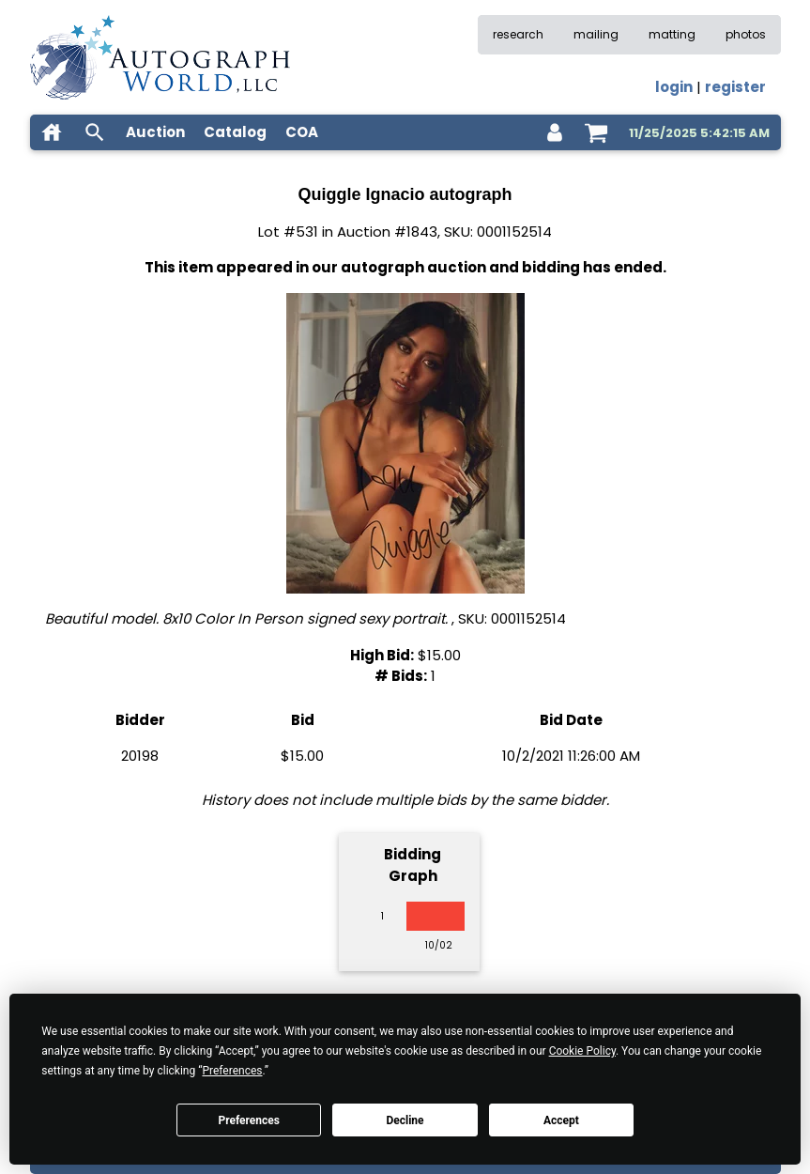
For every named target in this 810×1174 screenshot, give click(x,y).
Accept (561, 1120)
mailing (596, 34)
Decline (404, 1120)
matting (672, 34)
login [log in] (674, 87)
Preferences (249, 1120)
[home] (51, 132)
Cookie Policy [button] (582, 1051)
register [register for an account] (735, 87)
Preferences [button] (232, 1070)
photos (746, 34)
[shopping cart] (596, 132)
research (518, 34)
